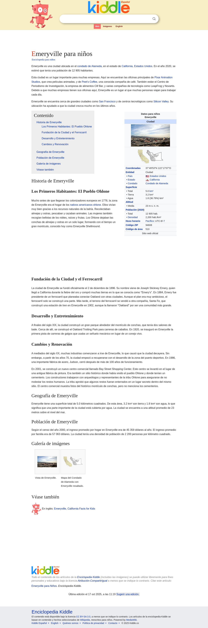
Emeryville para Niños (44, 586)
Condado (132, 183)
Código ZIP (132, 225)
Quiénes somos (70, 623)
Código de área (134, 229)
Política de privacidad (93, 623)
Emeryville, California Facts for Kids (74, 508)
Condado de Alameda (157, 183)
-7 (164, 221)
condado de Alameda (89, 66)
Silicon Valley (161, 101)
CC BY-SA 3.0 (83, 616)
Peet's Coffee (89, 81)
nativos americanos (81, 204)
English (119, 26)
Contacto (112, 623)
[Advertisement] (104, 39)
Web (97, 26)
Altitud (129, 202)
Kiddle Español (39, 623)
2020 (140, 209)
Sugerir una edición (128, 594)
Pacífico (150, 221)
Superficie (131, 187)
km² (151, 191)
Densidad (133, 217)
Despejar (147, 19)
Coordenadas (133, 168)
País (130, 176)
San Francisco (107, 101)
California (127, 66)
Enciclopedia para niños (43, 59)
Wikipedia (85, 620)
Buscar (154, 18)
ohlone (97, 204)
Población (131, 209)
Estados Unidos (143, 66)
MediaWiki (131, 620)
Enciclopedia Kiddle (88, 577)
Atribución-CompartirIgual (92, 580)
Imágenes (107, 26)
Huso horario (133, 221)
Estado (131, 179)
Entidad (130, 172)
